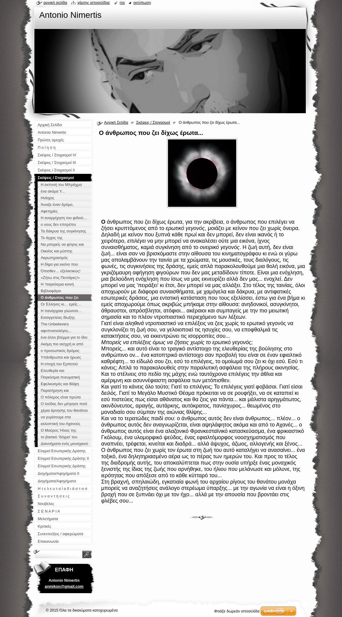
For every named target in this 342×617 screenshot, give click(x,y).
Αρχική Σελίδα (116, 122)
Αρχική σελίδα (55, 2)
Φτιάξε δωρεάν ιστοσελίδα (236, 611)
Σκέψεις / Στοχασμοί (153, 122)
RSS (122, 2)
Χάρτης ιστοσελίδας (93, 2)
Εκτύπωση (142, 2)
